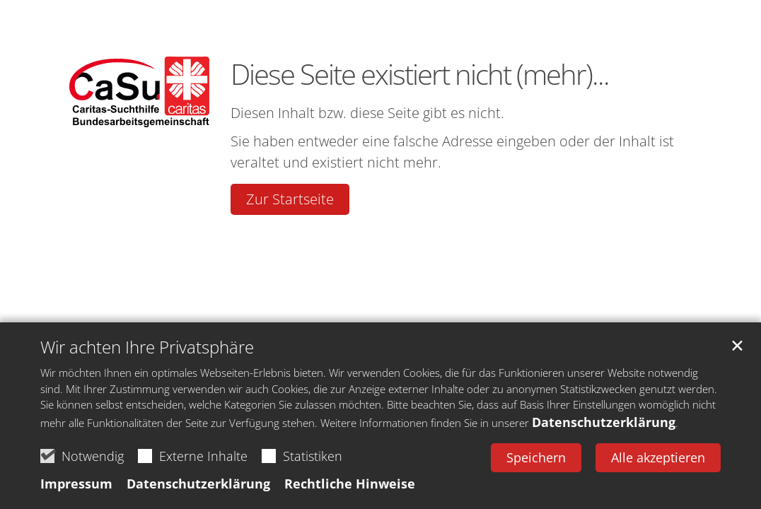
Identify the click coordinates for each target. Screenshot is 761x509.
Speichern (536, 457)
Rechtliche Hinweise (349, 483)
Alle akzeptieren (658, 457)
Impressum (76, 483)
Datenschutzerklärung (603, 422)
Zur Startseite (290, 199)
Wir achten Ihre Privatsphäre (147, 347)
